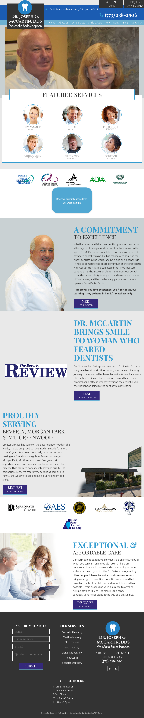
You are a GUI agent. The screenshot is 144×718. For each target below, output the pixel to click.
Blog (125, 22)
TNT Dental (98, 713)
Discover (85, 604)
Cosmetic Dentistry (72, 632)
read (87, 395)
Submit (31, 666)
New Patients (113, 22)
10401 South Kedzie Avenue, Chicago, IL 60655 (71, 9)
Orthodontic (33, 146)
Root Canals (72, 657)
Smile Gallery (95, 22)
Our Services (78, 22)
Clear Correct (72, 642)
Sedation (111, 146)
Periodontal (111, 117)
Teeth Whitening (72, 637)
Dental (72, 117)
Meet (86, 303)
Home (52, 22)
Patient (111, 4)
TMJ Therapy (72, 647)
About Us (63, 22)
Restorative (33, 117)
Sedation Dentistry (72, 662)
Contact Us (137, 22)
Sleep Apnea (72, 146)
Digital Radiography (72, 652)
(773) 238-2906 (117, 15)
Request (15, 489)
